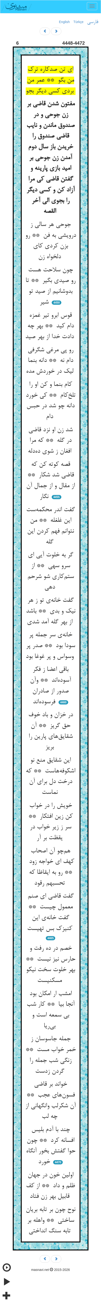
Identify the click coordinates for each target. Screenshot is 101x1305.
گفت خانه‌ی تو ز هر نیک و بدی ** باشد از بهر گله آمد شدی (50, 611)
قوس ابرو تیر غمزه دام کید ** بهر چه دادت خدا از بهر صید (50, 326)
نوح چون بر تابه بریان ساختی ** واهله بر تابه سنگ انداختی (50, 1220)
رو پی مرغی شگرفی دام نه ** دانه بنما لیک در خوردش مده (50, 360)
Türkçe (78, 22)
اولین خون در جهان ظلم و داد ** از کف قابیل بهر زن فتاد (50, 1185)
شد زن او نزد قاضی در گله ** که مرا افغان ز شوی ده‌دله (50, 440)
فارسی (92, 22)
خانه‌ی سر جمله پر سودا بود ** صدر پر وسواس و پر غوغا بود (51, 645)
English (64, 22)
